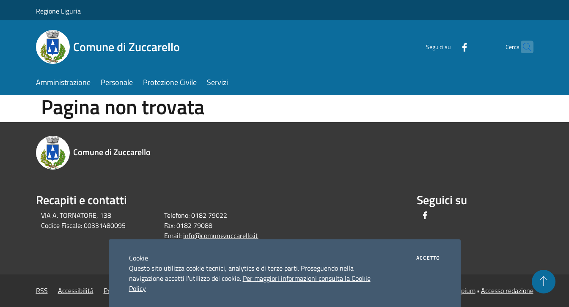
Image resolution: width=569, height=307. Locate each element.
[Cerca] (523, 47)
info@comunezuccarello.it (220, 235)
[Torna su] (543, 281)
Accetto (428, 257)
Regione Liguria (58, 11)
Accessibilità (75, 290)
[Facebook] (448, 46)
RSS (42, 290)
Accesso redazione (507, 290)
